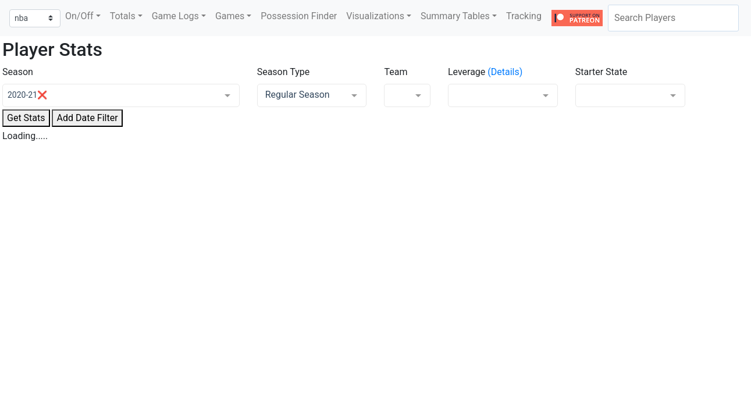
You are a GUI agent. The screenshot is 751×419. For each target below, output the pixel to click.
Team (395, 71)
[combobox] (673, 18)
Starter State (601, 71)
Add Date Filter (87, 117)
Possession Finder (299, 16)
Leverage (466, 71)
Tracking (524, 16)
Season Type (283, 71)
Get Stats (26, 117)
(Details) (504, 71)
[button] (82, 16)
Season (17, 71)
